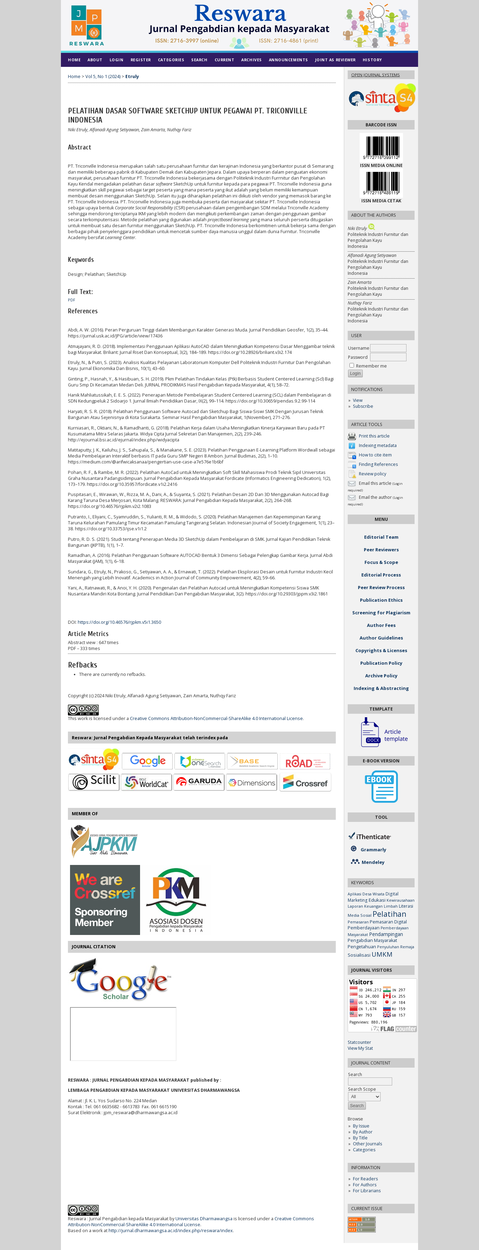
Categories (364, 1150)
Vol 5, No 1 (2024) (102, 76)
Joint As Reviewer (335, 59)
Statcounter (359, 1042)
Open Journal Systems (375, 74)
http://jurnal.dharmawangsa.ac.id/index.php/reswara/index (171, 1231)
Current (225, 59)
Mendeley (373, 862)
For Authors (364, 1185)
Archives (251, 59)
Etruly (132, 76)
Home (74, 59)
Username (358, 348)
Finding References (378, 465)
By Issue (361, 1126)
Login (117, 59)
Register (141, 59)
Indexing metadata (378, 446)
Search (199, 59)
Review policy (372, 474)
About (95, 59)
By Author (363, 1132)
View (357, 400)
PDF (71, 300)
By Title (360, 1138)
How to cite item (375, 455)
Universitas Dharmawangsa (203, 1219)
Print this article (374, 436)
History (372, 59)
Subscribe (363, 406)
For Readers (365, 1179)
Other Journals (367, 1144)
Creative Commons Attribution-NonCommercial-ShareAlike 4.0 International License (216, 718)
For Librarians (367, 1191)
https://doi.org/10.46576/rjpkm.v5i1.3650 (119, 622)
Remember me (371, 366)
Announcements (288, 59)
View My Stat (360, 1048)
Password (358, 357)
